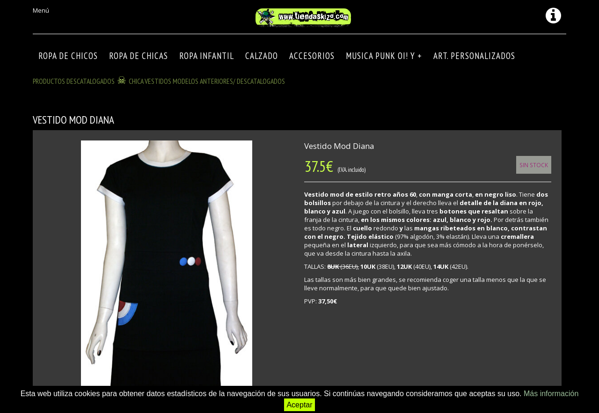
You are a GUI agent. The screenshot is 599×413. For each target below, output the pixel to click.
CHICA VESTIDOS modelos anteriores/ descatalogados (207, 81)
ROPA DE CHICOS (68, 55)
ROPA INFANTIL (206, 55)
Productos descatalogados (74, 81)
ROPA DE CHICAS (138, 55)
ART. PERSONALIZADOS (474, 55)
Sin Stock (533, 165)
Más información (551, 394)
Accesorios (312, 55)
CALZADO (261, 55)
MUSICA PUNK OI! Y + (384, 55)
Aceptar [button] (299, 405)
